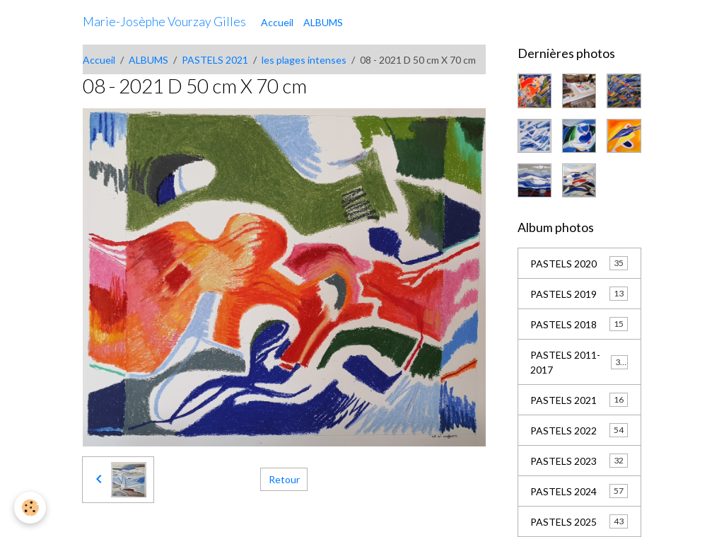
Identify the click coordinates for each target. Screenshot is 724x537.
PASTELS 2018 (579, 324)
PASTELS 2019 (579, 294)
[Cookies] (30, 508)
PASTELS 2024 (579, 491)
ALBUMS (323, 22)
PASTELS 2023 (579, 461)
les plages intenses (304, 60)
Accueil (277, 22)
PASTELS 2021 (215, 60)
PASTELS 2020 (579, 263)
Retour (284, 479)
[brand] (164, 22)
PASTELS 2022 (579, 430)
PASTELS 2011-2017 (579, 362)
